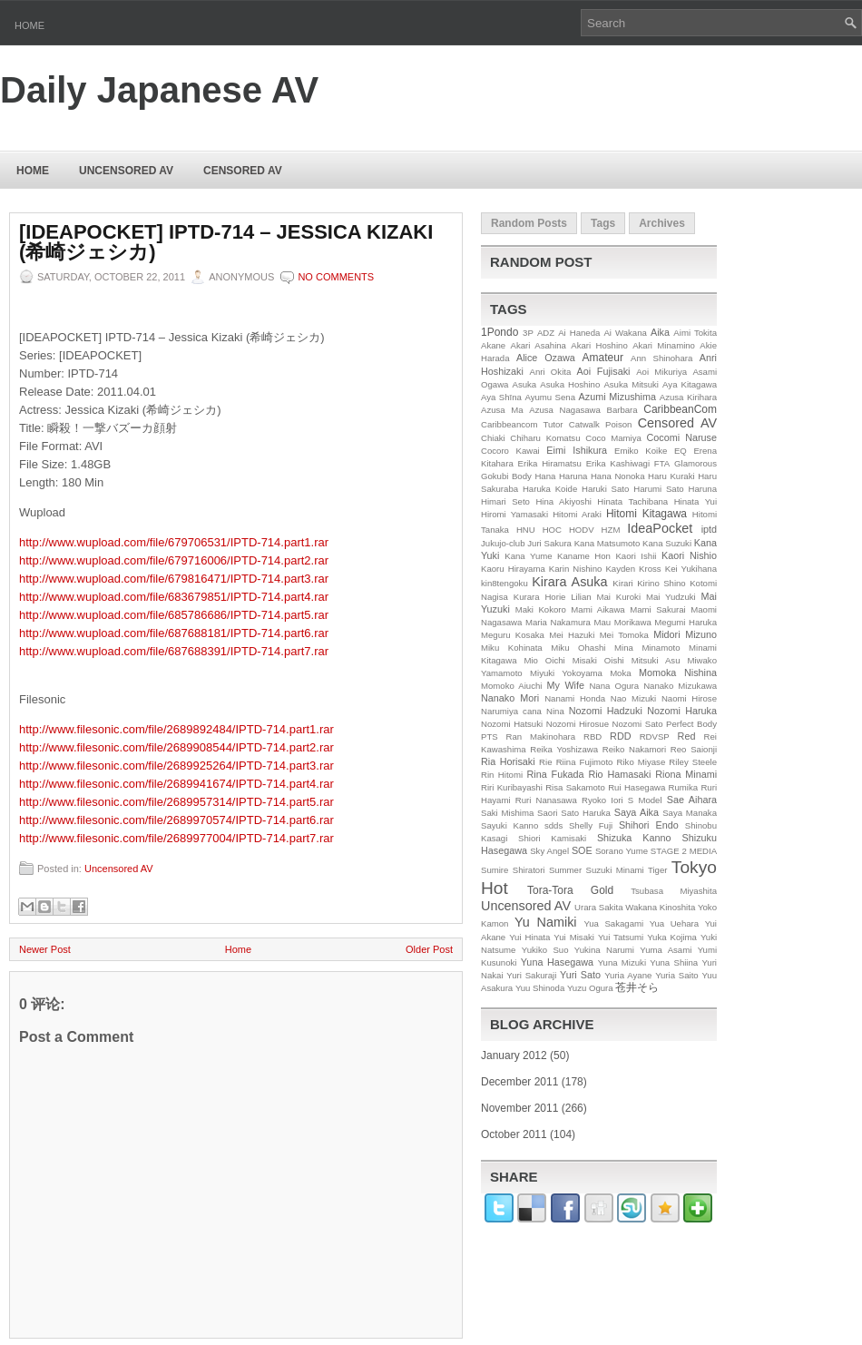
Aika (660, 332)
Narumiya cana (511, 711)
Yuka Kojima (672, 937)
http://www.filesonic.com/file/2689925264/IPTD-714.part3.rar (176, 765)
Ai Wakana (624, 333)
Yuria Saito (677, 975)
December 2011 (519, 1081)
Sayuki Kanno (509, 825)
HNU (525, 530)
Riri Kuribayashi (512, 787)
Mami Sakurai (657, 609)
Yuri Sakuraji (531, 975)
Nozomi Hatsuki (512, 724)
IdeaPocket (659, 528)
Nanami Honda (574, 698)
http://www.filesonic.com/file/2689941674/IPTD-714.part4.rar (176, 783)
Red (687, 736)
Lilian (581, 597)
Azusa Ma (502, 410)
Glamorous (695, 463)
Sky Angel (549, 851)
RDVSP (655, 736)
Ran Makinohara (541, 736)
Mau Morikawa (622, 622)
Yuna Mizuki (622, 962)
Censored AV (242, 170)
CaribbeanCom (680, 409)
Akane (493, 345)
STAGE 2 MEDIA (684, 851)
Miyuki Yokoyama (566, 673)
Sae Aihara (692, 799)
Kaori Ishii (635, 556)
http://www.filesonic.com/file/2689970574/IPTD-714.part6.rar (176, 820)
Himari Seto (505, 501)
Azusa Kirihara (688, 397)
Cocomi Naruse (682, 437)
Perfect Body (691, 724)
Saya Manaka (689, 813)
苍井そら (637, 987)
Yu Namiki (545, 922)
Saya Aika (636, 812)
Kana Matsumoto (607, 543)
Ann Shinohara (661, 358)
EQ (680, 451)
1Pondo (499, 332)
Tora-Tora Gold (570, 890)
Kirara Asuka (569, 581)
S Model (645, 800)
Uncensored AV (126, 170)
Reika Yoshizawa (564, 749)
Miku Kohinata (512, 648)
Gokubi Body (506, 476)
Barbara (622, 410)
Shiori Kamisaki (552, 838)
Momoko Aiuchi (511, 686)
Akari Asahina (538, 345)
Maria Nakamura (558, 622)
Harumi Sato (658, 489)
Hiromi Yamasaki (514, 514)
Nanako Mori (510, 697)
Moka (620, 673)
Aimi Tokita (695, 333)
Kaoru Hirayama (513, 569)
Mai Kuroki (619, 597)
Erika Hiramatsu (550, 463)
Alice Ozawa (545, 357)
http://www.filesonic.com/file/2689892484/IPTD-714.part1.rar (176, 729)
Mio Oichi (544, 660)
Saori (547, 813)
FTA (662, 463)
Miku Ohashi (578, 648)
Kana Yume (528, 556)
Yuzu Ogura (590, 988)
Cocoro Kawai (510, 451)
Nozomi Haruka (682, 710)
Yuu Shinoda (539, 988)
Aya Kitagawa (689, 384)
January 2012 (514, 1055)
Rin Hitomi (502, 775)
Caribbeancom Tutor (522, 424)
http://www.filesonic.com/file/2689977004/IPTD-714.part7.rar (176, 838)
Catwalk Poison (600, 424)
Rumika (684, 787)
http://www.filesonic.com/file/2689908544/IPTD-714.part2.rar (176, 747)
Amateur (603, 357)
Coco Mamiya (613, 438)
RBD (592, 736)
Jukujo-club (503, 543)
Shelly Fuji (590, 825)
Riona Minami (686, 774)
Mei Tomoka (624, 635)
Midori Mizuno (685, 634)
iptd (709, 529)
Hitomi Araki (577, 514)
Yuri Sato (580, 974)
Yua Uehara (675, 923)
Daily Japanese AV (159, 90)
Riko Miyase (641, 762)
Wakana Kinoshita (660, 907)
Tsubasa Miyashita (674, 891)
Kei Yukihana (691, 569)
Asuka (525, 384)
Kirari (622, 583)
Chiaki (493, 438)
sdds (553, 825)
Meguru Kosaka (512, 635)
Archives (662, 223)
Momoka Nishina (678, 672)
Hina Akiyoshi (563, 501)
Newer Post (45, 949)
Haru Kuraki (671, 476)
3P (528, 333)
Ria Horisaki (508, 761)
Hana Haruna (560, 476)
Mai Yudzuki (671, 597)
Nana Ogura (614, 686)
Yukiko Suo (545, 950)
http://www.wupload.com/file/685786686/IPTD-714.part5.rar (173, 615)
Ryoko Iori (602, 800)
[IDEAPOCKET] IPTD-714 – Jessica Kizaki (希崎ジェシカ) (226, 242)
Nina (555, 711)
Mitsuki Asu (656, 660)
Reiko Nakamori (634, 749)
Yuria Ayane (627, 975)
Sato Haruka (586, 813)
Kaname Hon (584, 556)
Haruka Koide (550, 489)
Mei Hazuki (571, 635)
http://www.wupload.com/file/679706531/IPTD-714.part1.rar (173, 542)
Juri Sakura (549, 543)
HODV (581, 530)
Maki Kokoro (540, 609)
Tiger (658, 870)
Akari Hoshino (599, 345)
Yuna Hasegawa (557, 962)
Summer (565, 870)
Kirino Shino (661, 583)
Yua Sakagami (613, 923)
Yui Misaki (573, 937)
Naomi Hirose (689, 698)
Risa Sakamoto (575, 787)
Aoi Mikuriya (661, 372)
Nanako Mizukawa (680, 686)
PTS (489, 736)
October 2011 (514, 1134)
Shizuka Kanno (634, 837)
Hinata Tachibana (632, 501)
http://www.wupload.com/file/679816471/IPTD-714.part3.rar (173, 578)
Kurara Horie (540, 597)
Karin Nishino (575, 569)
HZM (611, 530)
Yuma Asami (665, 950)
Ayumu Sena (549, 397)
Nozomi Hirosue (577, 724)
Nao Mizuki (633, 698)
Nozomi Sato (637, 724)
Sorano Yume (621, 851)
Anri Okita (550, 372)
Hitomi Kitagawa (646, 513)
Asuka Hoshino (570, 384)
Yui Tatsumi (620, 937)
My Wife (565, 685)
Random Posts (529, 223)
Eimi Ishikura (576, 450)
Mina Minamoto (647, 648)
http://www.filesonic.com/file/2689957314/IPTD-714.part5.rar (176, 802)
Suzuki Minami (615, 870)
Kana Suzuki (666, 543)
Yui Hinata (529, 937)
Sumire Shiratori (513, 870)
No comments (336, 276)
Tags (603, 223)
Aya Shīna (501, 397)
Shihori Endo (649, 825)
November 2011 (519, 1108)
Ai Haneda (579, 333)
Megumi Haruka (685, 622)
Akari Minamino (663, 345)
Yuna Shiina (674, 962)
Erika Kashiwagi (618, 463)
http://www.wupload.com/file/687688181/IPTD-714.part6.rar (173, 633)
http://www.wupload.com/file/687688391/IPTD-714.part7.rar (173, 651)
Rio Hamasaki (619, 774)
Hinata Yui (695, 501)
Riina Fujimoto (584, 762)
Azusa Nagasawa (565, 410)
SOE (582, 850)
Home (29, 25)
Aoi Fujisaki (604, 371)
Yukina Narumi (604, 950)
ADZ (545, 333)
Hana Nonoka (618, 476)
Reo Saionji (694, 749)
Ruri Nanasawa (546, 800)
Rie (545, 762)
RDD (620, 736)
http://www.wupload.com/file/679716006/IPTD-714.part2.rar (173, 560)
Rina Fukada (555, 774)
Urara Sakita (598, 907)
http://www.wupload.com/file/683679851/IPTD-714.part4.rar (173, 597)
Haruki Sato (605, 489)
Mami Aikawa (597, 609)
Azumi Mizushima (617, 396)
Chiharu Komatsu (545, 438)
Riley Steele (693, 762)
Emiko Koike (640, 451)
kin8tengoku (504, 583)
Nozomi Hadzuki (605, 710)
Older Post (429, 949)
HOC (552, 530)
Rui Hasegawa (636, 787)
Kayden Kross (633, 569)
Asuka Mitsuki (631, 384)
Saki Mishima (507, 813)
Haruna (703, 489)
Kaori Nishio (689, 555)
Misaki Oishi (598, 660)
